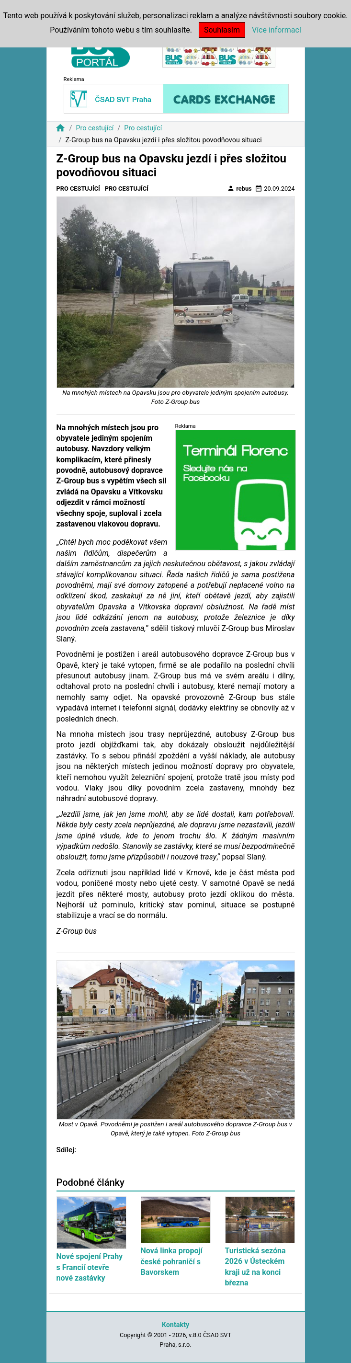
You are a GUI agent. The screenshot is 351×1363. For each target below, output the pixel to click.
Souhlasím (222, 29)
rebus (239, 188)
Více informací (276, 29)
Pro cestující (94, 128)
